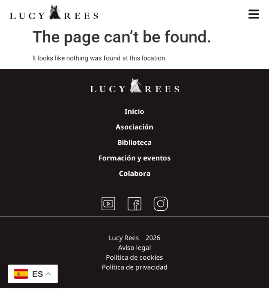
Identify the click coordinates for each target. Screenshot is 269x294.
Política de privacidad (135, 267)
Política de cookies (134, 257)
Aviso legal (134, 247)
